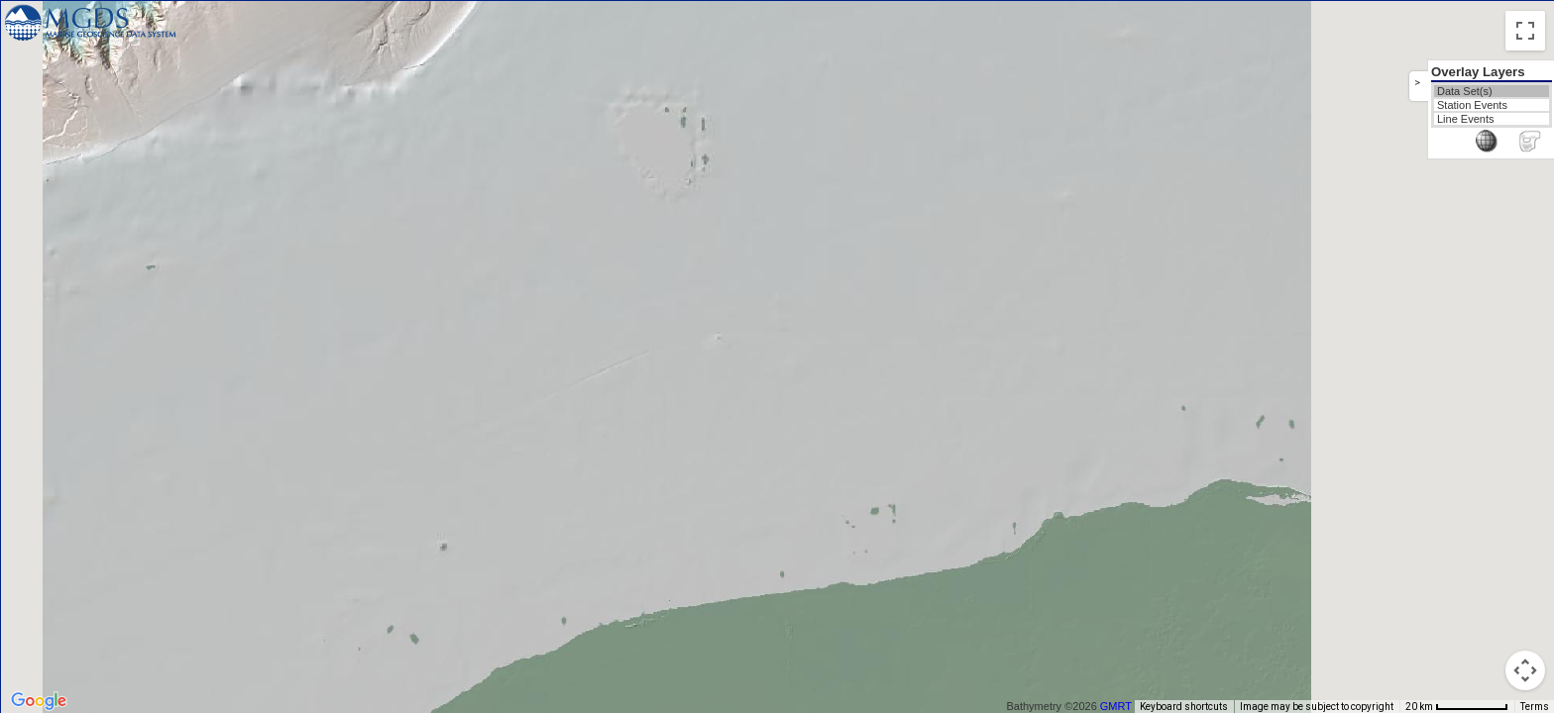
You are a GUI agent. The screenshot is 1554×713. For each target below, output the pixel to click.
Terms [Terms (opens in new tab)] (1534, 706)
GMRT (1123, 706)
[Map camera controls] (1525, 670)
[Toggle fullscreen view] (1525, 31)
